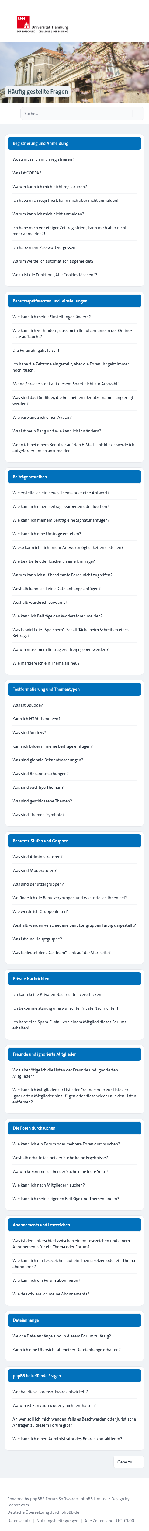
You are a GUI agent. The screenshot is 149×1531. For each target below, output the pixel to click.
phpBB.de (70, 1512)
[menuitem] (18, 1521)
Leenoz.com (18, 1505)
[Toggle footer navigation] (7, 1483)
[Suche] (127, 113)
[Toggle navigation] (141, 21)
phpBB (36, 1499)
